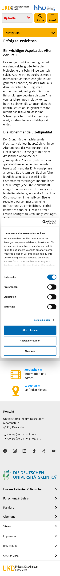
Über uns (9, 516)
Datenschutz (10, 546)
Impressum (9, 536)
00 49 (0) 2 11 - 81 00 (21, 434)
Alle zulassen (30, 330)
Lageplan (30, 385)
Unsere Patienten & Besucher (23, 489)
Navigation (13, 33)
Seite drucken (11, 556)
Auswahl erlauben (30, 340)
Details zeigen (42, 320)
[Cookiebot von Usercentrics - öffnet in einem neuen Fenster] (42, 222)
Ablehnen (29, 351)
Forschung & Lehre (15, 498)
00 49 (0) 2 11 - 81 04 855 (24, 438)
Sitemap (7, 526)
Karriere (8, 507)
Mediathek (31, 369)
